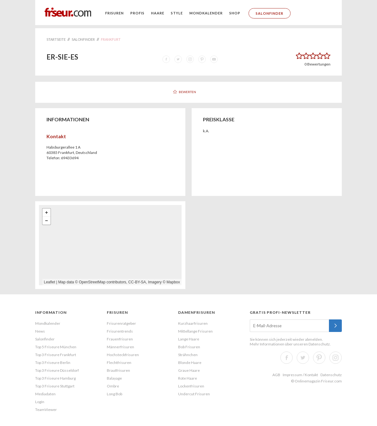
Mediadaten (45, 394)
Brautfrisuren (118, 370)
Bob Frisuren (189, 346)
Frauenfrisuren (120, 339)
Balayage (114, 378)
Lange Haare (188, 339)
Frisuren (114, 13)
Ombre (113, 386)
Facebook (286, 357)
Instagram (335, 357)
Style (177, 13)
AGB (276, 374)
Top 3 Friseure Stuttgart (54, 386)
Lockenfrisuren (191, 386)
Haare (157, 13)
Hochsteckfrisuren (123, 354)
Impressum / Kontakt (300, 374)
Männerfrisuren (120, 346)
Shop (234, 13)
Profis (137, 13)
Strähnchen (188, 354)
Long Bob (114, 394)
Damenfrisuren (196, 312)
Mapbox (173, 282)
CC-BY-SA (137, 282)
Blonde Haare (189, 362)
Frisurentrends (120, 331)
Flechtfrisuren (119, 362)
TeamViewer (46, 409)
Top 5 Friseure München (55, 346)
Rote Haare (187, 378)
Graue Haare (189, 370)
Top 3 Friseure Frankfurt (55, 354)
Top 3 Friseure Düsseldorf (57, 370)
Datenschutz (319, 344)
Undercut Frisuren (194, 394)
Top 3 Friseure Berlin (52, 362)
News (40, 331)
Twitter (303, 357)
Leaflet (49, 282)
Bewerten (187, 92)
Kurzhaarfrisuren (193, 323)
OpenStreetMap (92, 282)
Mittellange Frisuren (195, 331)
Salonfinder (269, 13)
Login (39, 401)
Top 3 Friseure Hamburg (55, 378)
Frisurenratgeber (121, 323)
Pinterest (319, 357)
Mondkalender (206, 13)
